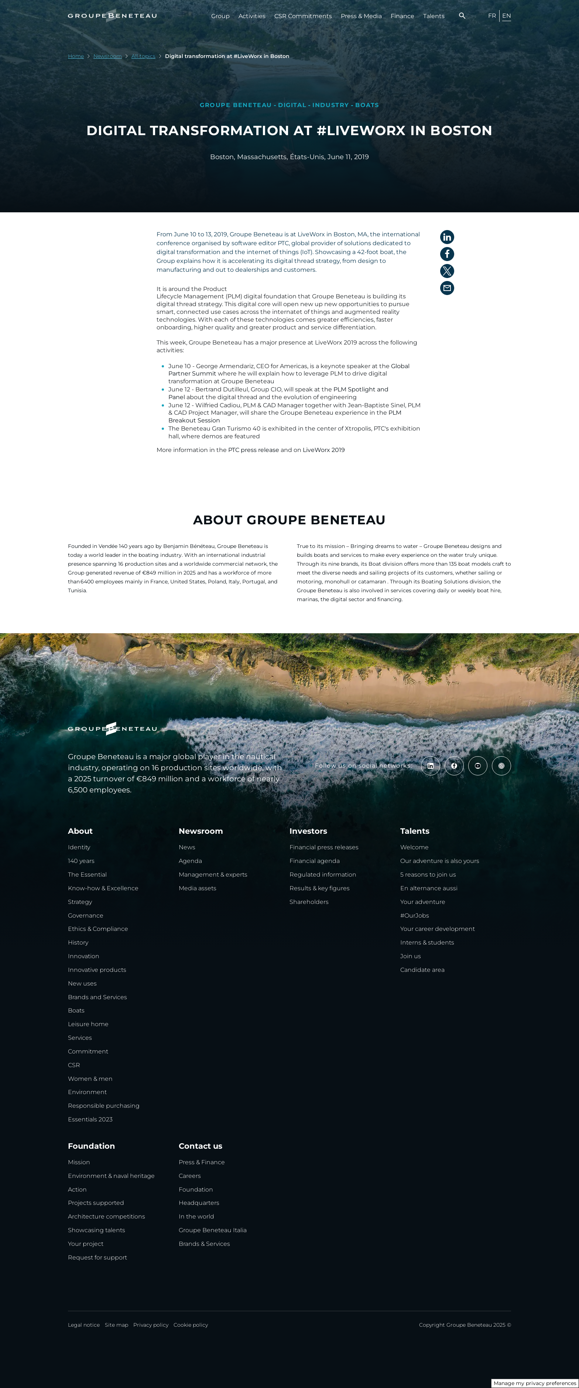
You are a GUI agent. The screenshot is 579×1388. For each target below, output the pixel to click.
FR (492, 15)
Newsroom (107, 56)
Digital (292, 105)
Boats (367, 105)
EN (506, 15)
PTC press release (253, 449)
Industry (330, 105)
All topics (143, 56)
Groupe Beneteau (236, 105)
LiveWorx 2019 (324, 449)
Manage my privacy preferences (535, 1383)
